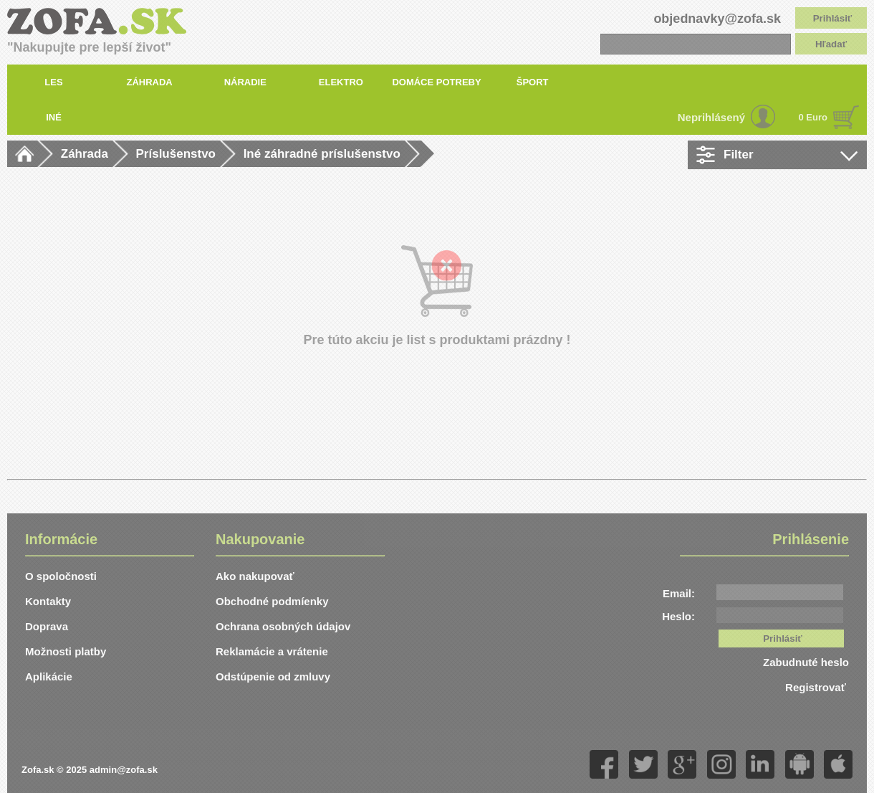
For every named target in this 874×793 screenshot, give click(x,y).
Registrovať (817, 687)
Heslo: (678, 616)
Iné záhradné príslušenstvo (322, 154)
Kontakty (48, 601)
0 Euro (813, 117)
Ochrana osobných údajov (283, 626)
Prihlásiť (833, 18)
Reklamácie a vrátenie (272, 651)
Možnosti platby (65, 651)
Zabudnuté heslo (806, 662)
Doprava (46, 626)
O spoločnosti (61, 576)
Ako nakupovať (255, 576)
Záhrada (84, 154)
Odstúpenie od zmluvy (273, 676)
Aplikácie (48, 676)
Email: (679, 593)
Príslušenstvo (176, 154)
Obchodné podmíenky (272, 601)
